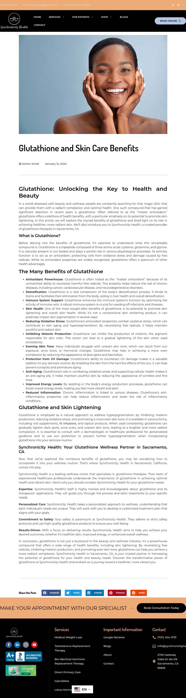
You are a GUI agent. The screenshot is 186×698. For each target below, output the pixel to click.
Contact (39, 25)
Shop (106, 17)
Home (37, 17)
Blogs (124, 17)
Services (56, 17)
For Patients (82, 17)
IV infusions (67, 423)
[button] (51, 593)
